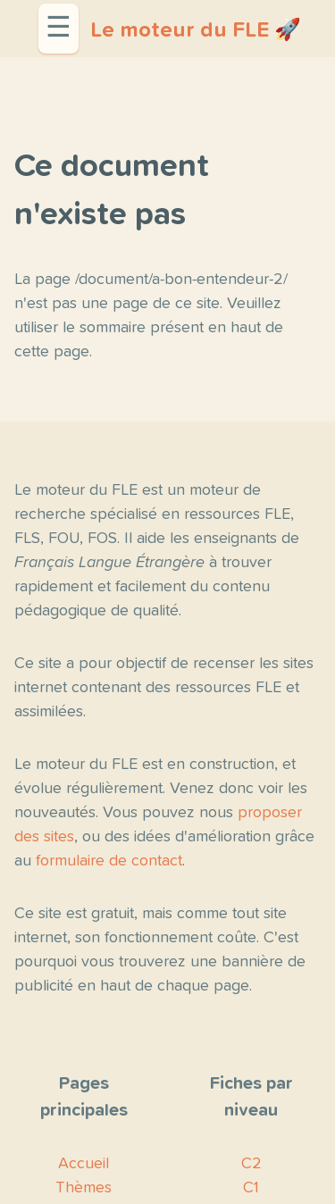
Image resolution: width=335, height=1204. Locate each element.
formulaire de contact (109, 861)
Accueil (83, 1164)
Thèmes (83, 1188)
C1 (251, 1188)
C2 (251, 1164)
